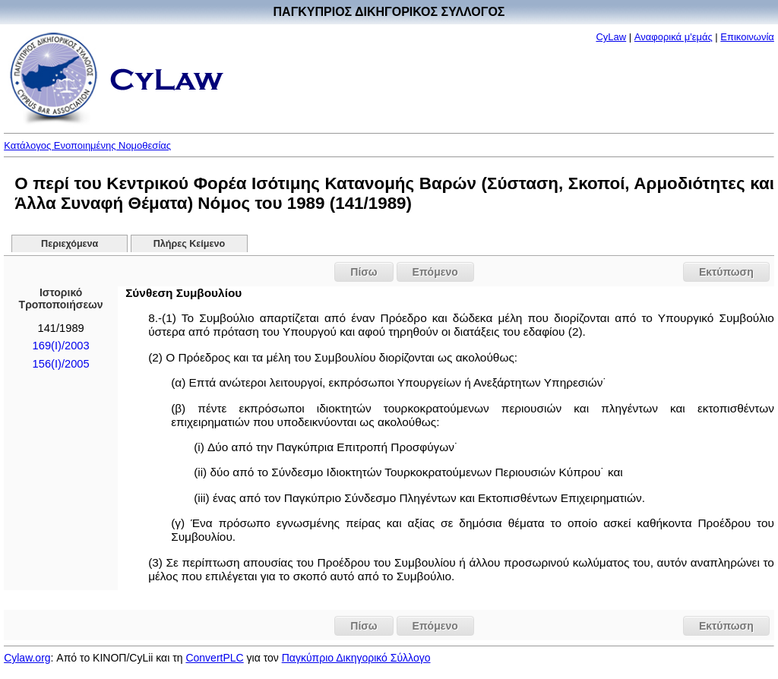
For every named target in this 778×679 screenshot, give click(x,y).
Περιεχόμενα (69, 243)
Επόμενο (435, 272)
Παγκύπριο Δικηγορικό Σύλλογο (356, 658)
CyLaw (611, 37)
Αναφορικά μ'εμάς (673, 37)
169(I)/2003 (61, 346)
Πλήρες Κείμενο (189, 243)
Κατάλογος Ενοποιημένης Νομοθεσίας (87, 145)
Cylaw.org (27, 658)
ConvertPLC (214, 658)
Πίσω (363, 272)
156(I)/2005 (61, 364)
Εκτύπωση (726, 272)
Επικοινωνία (747, 37)
